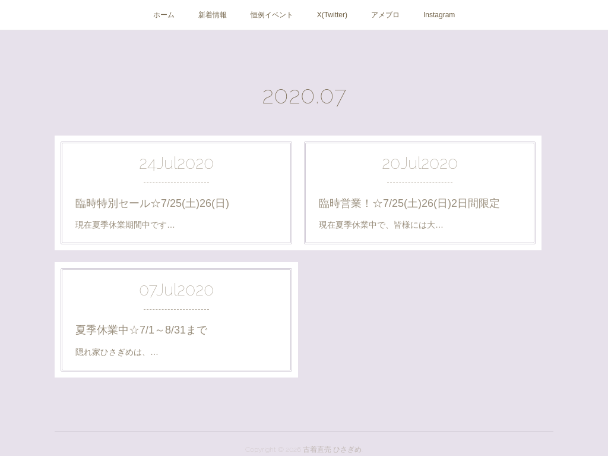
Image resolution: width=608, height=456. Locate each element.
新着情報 (212, 15)
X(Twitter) (332, 15)
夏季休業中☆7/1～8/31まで (141, 330)
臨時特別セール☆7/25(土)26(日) (152, 203)
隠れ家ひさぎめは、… (117, 352)
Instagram (439, 15)
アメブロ (385, 15)
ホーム (164, 15)
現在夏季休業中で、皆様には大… (381, 224)
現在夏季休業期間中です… (125, 224)
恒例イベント (272, 15)
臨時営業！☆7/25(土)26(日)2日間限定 (409, 203)
